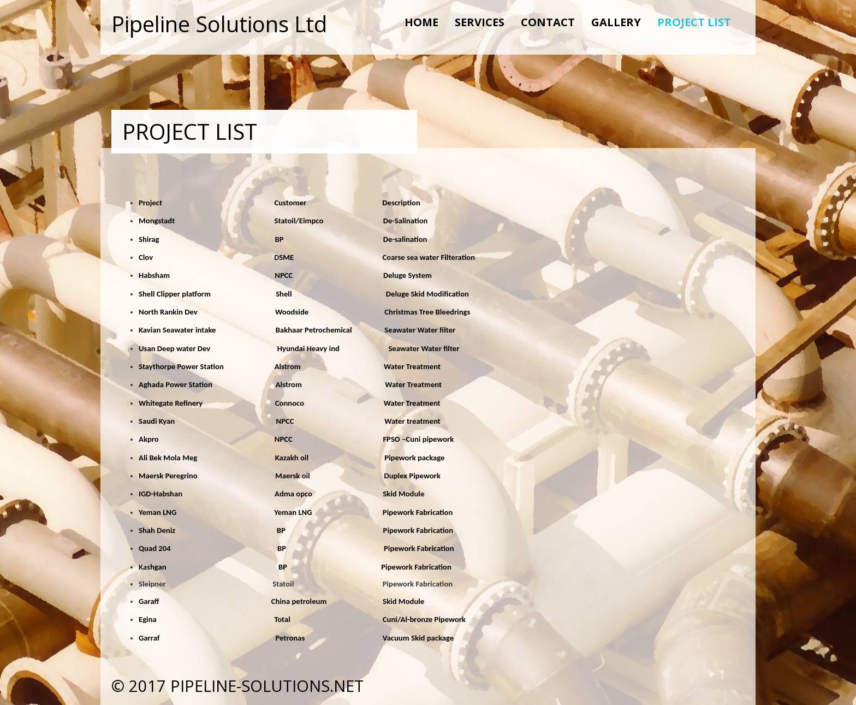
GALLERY (616, 22)
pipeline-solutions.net (267, 685)
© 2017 (140, 685)
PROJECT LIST (694, 22)
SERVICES (479, 22)
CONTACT (548, 22)
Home (421, 22)
